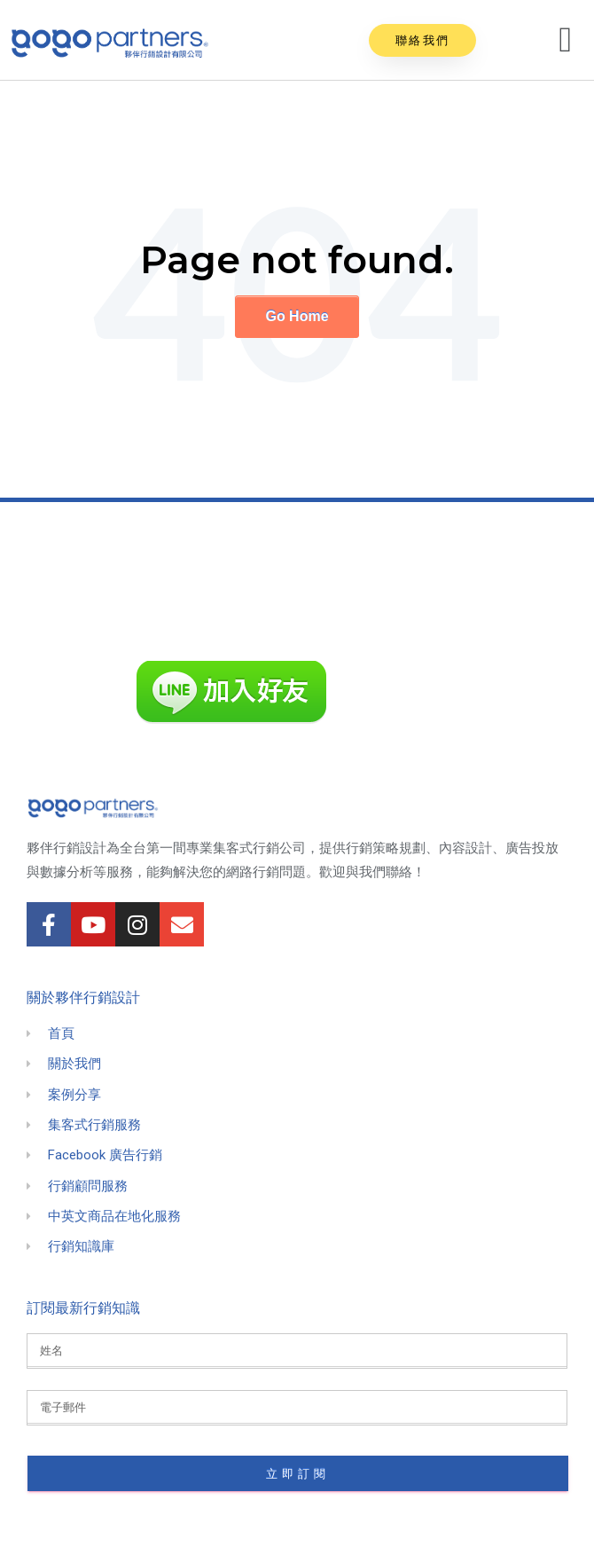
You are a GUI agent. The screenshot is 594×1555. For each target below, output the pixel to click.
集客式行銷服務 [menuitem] (94, 1125)
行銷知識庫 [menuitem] (81, 1246)
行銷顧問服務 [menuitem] (88, 1186)
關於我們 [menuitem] (74, 1064)
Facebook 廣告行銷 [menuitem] (105, 1155)
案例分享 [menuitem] (74, 1095)
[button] (422, 40)
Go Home (296, 316)
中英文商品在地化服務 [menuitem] (114, 1216)
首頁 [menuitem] (61, 1033)
